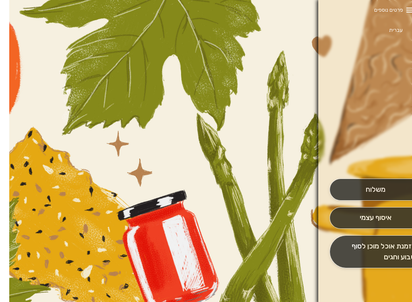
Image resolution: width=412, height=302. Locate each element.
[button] (366, 156)
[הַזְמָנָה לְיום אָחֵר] (366, 251)
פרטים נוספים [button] (379, 10)
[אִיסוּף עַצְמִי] (366, 218)
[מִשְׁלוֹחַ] (366, 190)
